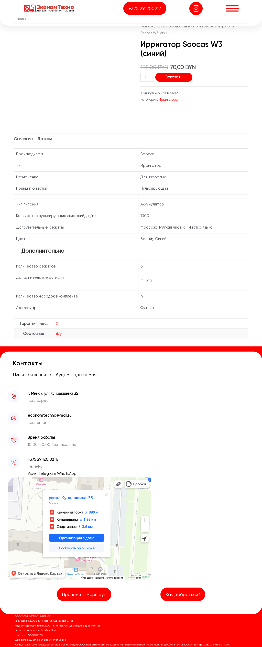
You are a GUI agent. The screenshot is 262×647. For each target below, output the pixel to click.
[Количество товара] (147, 77)
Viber (33, 473)
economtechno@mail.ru (49, 415)
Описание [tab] (23, 139)
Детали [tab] (45, 139)
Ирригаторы (203, 26)
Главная (147, 26)
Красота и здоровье (173, 26)
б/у (59, 333)
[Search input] (132, 18)
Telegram (47, 473)
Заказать (174, 77)
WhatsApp (67, 473)
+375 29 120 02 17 (43, 459)
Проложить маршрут (84, 594)
